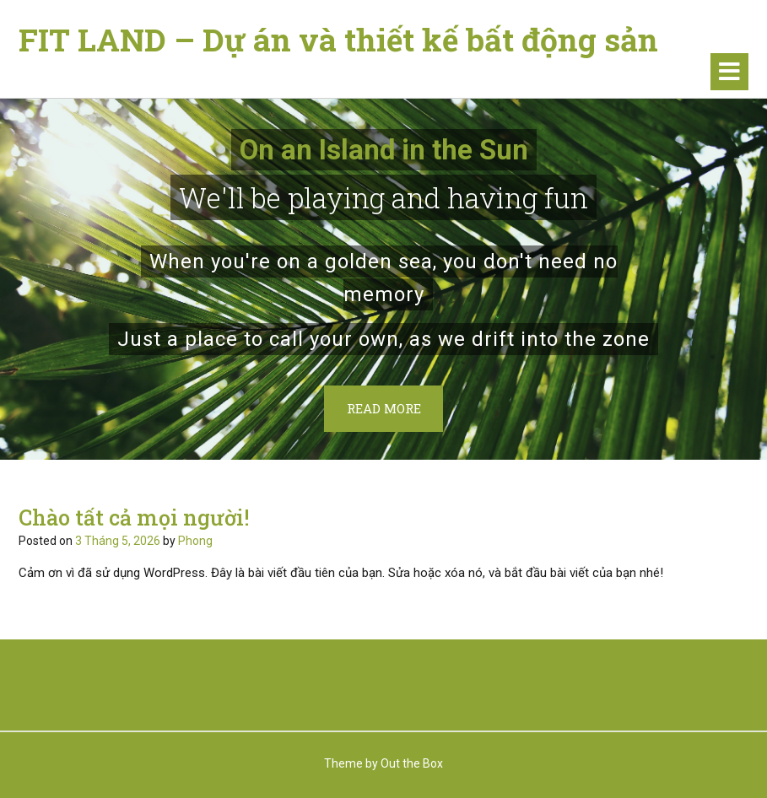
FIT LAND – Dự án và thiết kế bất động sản (338, 39)
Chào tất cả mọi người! (134, 517)
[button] (729, 71)
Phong (195, 540)
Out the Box (412, 763)
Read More (384, 408)
